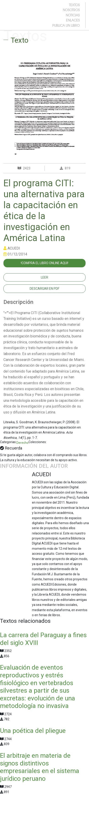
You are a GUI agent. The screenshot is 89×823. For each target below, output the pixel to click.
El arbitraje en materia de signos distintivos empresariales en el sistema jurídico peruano (39, 767)
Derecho (22, 442)
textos (74, 5)
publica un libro (66, 25)
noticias (73, 15)
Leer (44, 277)
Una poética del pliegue (33, 730)
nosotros (71, 10)
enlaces (73, 20)
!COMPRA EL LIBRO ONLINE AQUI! (44, 263)
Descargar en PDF (44, 288)
